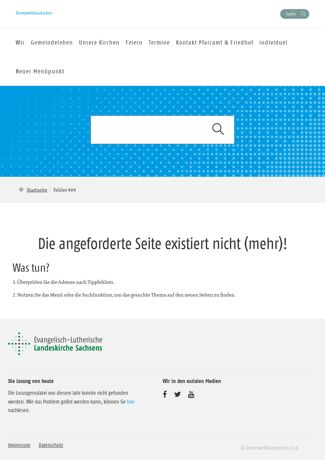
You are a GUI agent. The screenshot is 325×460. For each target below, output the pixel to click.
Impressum (19, 445)
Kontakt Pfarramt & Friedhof (215, 42)
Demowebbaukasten (34, 13)
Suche (291, 14)
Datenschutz (51, 445)
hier (131, 401)
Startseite (37, 189)
